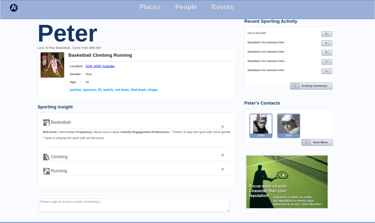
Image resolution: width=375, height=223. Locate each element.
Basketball (79, 55)
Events (223, 7)
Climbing (102, 55)
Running (123, 55)
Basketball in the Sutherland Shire (266, 42)
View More (320, 142)
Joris (288, 125)
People (186, 7)
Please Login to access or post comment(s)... (134, 205)
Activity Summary (314, 86)
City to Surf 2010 (257, 33)
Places (150, 7)
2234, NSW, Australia (99, 66)
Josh (261, 125)
